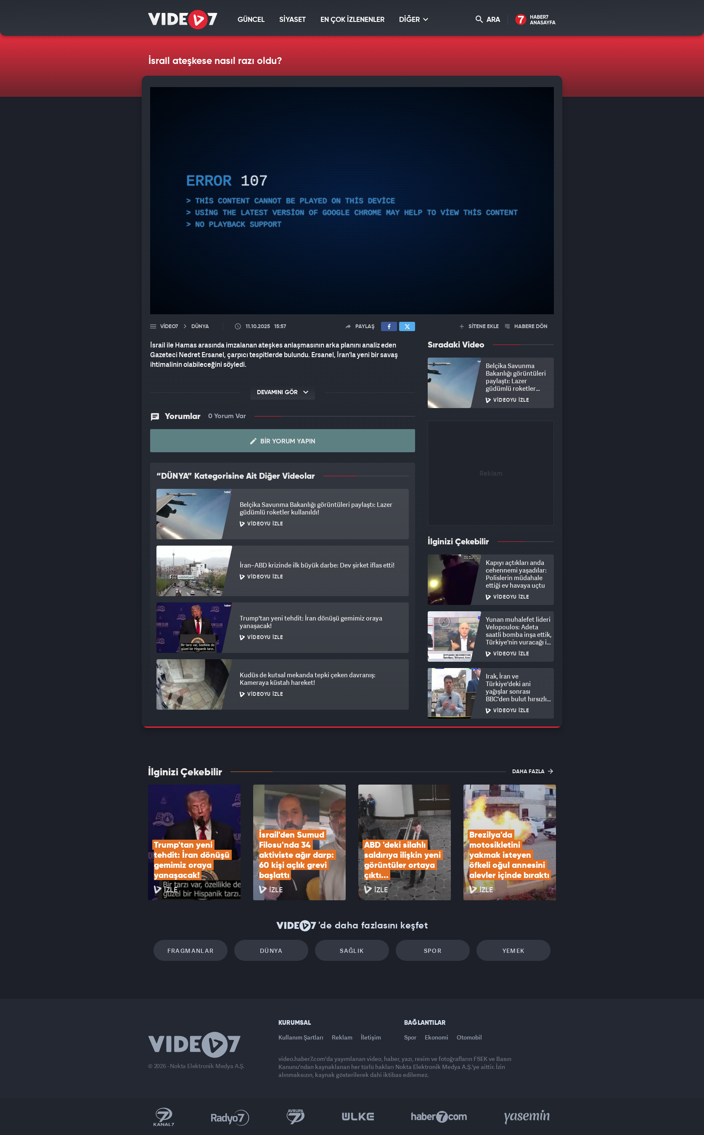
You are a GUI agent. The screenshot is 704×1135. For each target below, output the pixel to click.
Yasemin (527, 1117)
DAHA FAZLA (532, 771)
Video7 (169, 326)
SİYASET (292, 20)
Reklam (342, 1037)
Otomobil (469, 1037)
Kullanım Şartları (300, 1037)
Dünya (271, 951)
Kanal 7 (163, 1117)
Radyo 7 (230, 1117)
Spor (433, 951)
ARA (488, 19)
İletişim (371, 1037)
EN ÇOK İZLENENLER (352, 20)
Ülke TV (358, 1117)
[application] (352, 200)
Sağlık (352, 951)
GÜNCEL (251, 20)
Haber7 (439, 1117)
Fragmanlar (190, 951)
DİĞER (413, 19)
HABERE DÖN (526, 326)
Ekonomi (436, 1037)
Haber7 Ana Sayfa (535, 20)
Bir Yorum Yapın (282, 441)
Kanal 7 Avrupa (295, 1117)
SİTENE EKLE (479, 326)
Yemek (514, 951)
